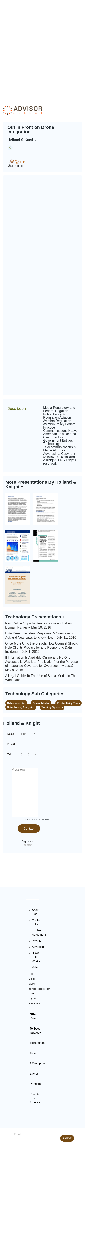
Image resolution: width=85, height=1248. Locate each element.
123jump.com (38, 1063)
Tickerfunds (37, 1043)
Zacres (34, 1073)
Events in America (35, 1098)
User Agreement (39, 932)
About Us (35, 912)
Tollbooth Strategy (35, 1030)
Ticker (34, 1053)
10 (17, 163)
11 (11, 163)
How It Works (36, 957)
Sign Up (67, 1137)
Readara (35, 1084)
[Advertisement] (42, 48)
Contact (28, 828)
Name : (11, 734)
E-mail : (11, 744)
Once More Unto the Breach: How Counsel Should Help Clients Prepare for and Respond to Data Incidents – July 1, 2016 (41, 647)
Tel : (9, 754)
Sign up (26, 841)
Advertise (38, 947)
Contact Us (37, 922)
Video (35, 967)
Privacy (36, 940)
